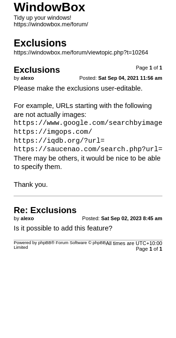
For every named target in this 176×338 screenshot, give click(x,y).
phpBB (44, 242)
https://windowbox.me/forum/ (51, 24)
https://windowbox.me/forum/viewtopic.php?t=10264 (81, 52)
